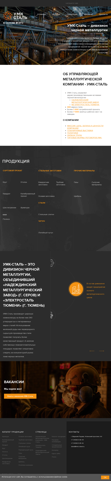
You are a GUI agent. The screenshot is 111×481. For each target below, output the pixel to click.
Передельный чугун (26, 450)
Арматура (25, 205)
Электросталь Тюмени (40, 446)
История (56, 14)
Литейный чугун (45, 230)
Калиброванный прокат (28, 192)
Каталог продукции (13, 432)
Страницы (41, 432)
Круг (5, 179)
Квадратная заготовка (43, 181)
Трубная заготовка (60, 181)
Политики (72, 133)
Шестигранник (9, 205)
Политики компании (26, 465)
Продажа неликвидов (56, 441)
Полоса (6, 216)
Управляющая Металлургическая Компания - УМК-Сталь (42, 439)
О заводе (41, 14)
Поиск (54, 457)
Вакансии (88, 14)
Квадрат (6, 191)
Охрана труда (74, 135)
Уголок (24, 179)
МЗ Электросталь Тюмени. (85, 104)
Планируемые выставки (80, 130)
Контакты (103, 14)
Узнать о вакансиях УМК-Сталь (20, 396)
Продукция (72, 14)
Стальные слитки (46, 212)
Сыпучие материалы (97, 181)
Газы (76, 179)
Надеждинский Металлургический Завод (42, 452)
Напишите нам (72, 3)
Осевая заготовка (46, 193)
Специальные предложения (57, 446)
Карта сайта (56, 453)
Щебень (77, 193)
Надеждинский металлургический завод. (85, 101)
